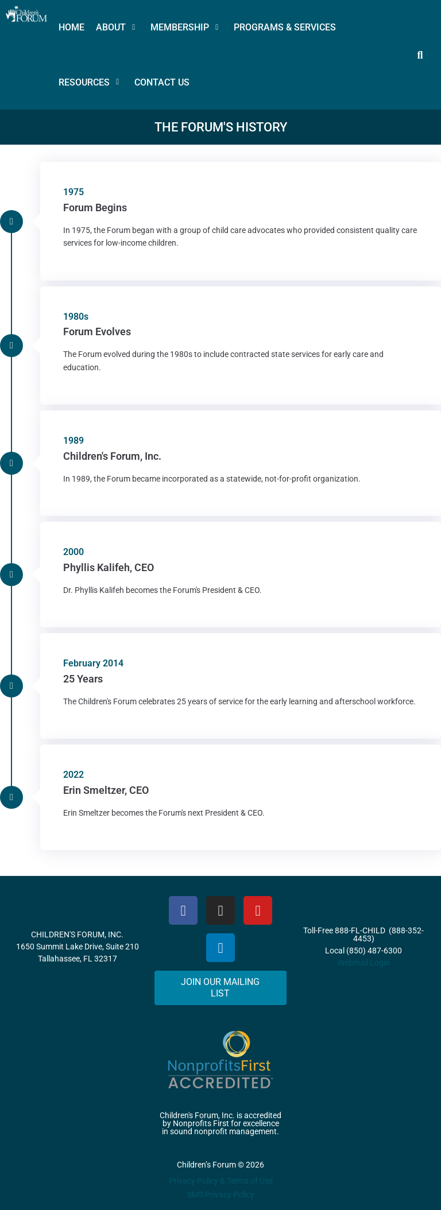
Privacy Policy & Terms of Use (221, 1180)
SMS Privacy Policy (220, 1194)
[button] (117, 27)
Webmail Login (364, 962)
